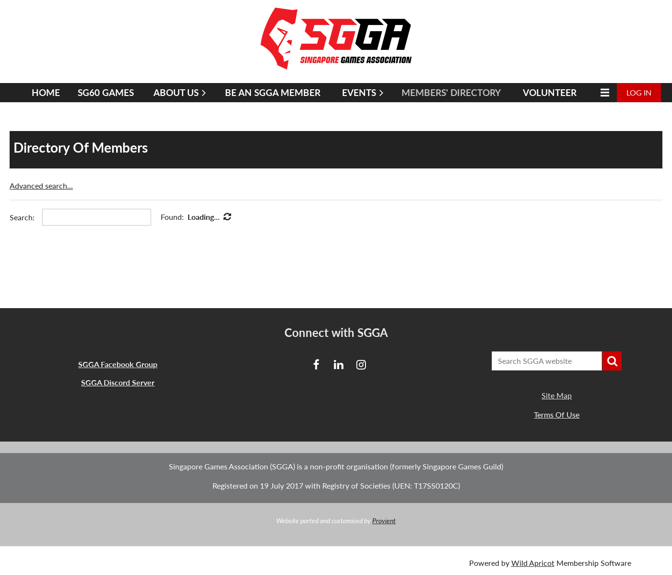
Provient (384, 520)
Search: (22, 217)
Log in (638, 92)
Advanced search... (41, 185)
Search (612, 361)
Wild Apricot (532, 562)
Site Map (557, 395)
